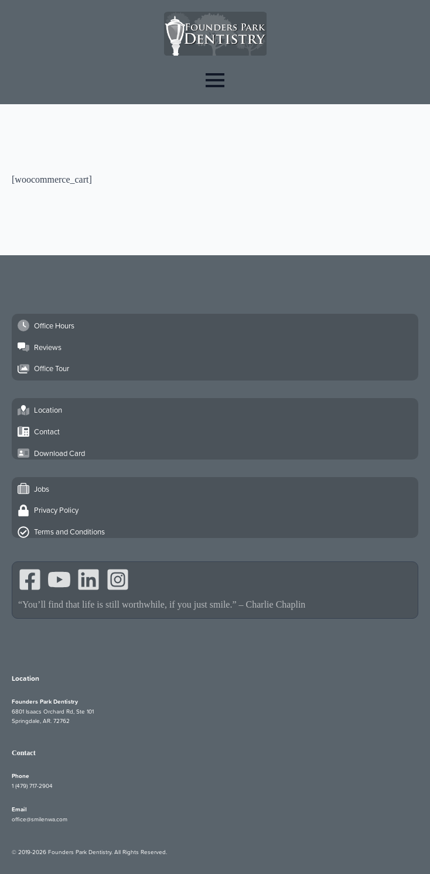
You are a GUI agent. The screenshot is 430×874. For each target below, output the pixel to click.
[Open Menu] (215, 79)
